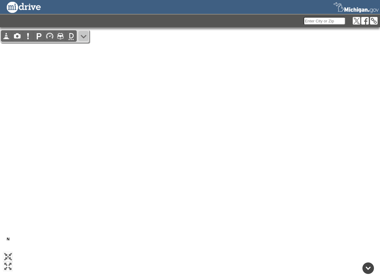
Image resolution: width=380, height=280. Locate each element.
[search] (324, 21)
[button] (8, 257)
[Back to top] (368, 268)
